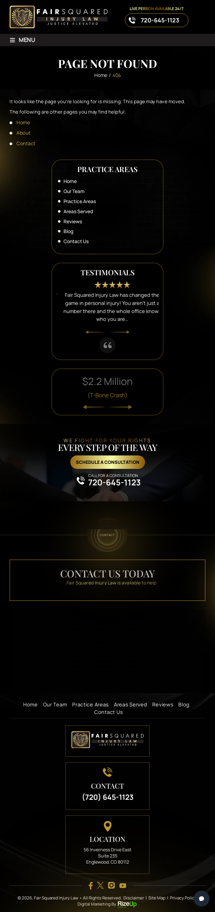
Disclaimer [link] (133, 898)
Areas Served (78, 211)
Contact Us (76, 241)
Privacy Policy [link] (183, 898)
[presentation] (95, 332)
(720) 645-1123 (108, 797)
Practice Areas (80, 201)
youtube (122, 885)
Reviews (73, 221)
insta (111, 885)
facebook (90, 885)
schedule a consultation (107, 462)
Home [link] (23, 122)
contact (107, 535)
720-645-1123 (160, 20)
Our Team (74, 191)
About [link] (24, 133)
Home (70, 181)
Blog (68, 231)
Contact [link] (26, 143)
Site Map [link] (156, 898)
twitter (100, 885)
